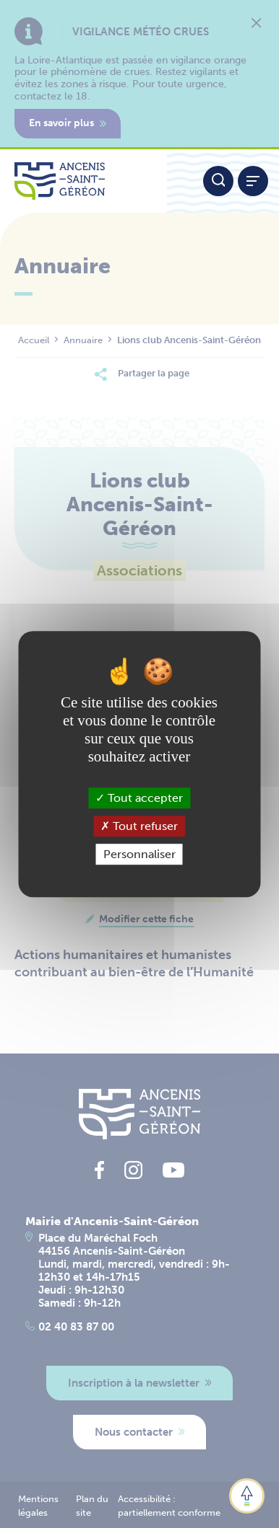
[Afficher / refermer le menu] (253, 181)
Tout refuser (140, 826)
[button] (247, 1496)
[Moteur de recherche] (218, 181)
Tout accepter (140, 798)
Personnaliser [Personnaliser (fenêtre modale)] (139, 854)
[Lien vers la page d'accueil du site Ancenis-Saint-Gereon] (83, 181)
